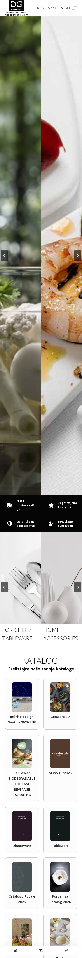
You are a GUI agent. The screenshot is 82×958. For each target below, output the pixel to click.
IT (46, 8)
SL (54, 8)
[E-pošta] (66, 950)
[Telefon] (41, 950)
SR (50, 8)
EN (42, 8)
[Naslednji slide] (77, 255)
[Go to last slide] (4, 255)
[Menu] (69, 8)
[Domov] (16, 950)
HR (37, 8)
